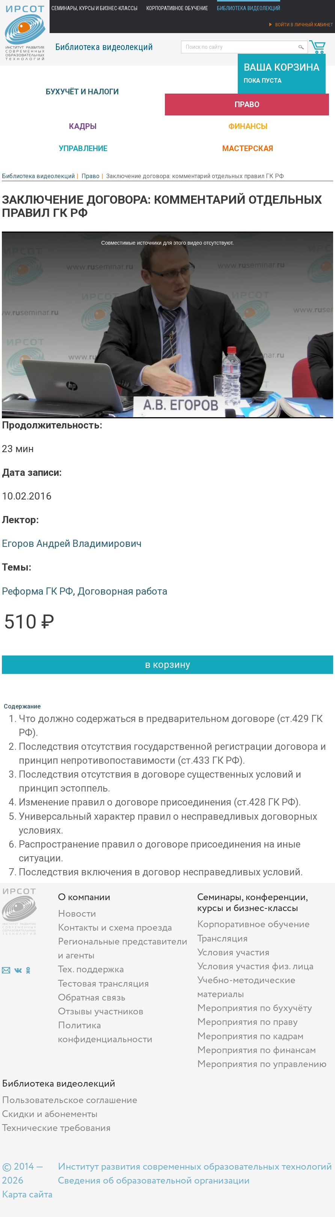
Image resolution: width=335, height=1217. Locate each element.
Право (247, 104)
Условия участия (233, 952)
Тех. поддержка (91, 969)
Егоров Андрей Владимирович (72, 543)
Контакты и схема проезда (115, 927)
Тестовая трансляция (103, 983)
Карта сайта (27, 1194)
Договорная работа (122, 591)
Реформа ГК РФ (37, 591)
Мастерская (247, 148)
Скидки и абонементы (50, 1114)
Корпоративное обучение (177, 8)
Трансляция (222, 938)
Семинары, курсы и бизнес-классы (94, 8)
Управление (83, 148)
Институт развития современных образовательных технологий (195, 1166)
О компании (84, 897)
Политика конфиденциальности (105, 1032)
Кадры (83, 126)
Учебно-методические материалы (246, 987)
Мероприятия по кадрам (250, 1036)
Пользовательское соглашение (69, 1100)
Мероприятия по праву (247, 1022)
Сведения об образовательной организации (154, 1180)
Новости (77, 914)
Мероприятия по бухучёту (254, 1008)
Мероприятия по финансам (256, 1050)
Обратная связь (91, 997)
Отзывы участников (100, 1011)
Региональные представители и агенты (122, 948)
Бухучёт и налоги (82, 91)
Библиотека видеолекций (248, 8)
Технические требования (56, 1128)
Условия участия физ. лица (255, 966)
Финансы (247, 126)
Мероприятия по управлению (262, 1064)
